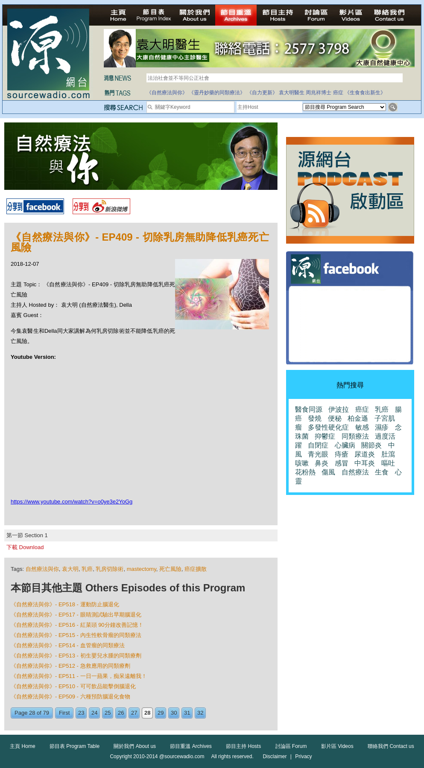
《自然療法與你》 (166, 93)
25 (108, 713)
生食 (382, 472)
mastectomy (141, 569)
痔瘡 (341, 454)
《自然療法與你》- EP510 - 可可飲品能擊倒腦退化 (73, 686)
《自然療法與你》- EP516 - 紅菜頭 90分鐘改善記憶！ (77, 625)
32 (200, 713)
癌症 (338, 93)
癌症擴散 (195, 569)
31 (187, 713)
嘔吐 (388, 463)
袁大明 (70, 569)
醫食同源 (308, 409)
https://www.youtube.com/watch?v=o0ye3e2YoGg (71, 501)
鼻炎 (321, 463)
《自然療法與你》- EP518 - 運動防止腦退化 (65, 604)
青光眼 (318, 454)
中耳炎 (364, 463)
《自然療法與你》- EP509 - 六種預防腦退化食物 (70, 696)
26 (121, 713)
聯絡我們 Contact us (391, 746)
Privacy (303, 756)
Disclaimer (275, 756)
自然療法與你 (42, 569)
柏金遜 (358, 418)
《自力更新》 (262, 93)
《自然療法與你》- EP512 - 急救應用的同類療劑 (70, 666)
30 (174, 713)
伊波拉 (338, 409)
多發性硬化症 (328, 427)
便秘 (335, 418)
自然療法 (355, 472)
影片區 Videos (337, 746)
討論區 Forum (291, 746)
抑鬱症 (325, 436)
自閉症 (318, 445)
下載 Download (25, 547)
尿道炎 (364, 454)
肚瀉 (388, 454)
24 (94, 713)
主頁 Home (22, 746)
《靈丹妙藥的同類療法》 (217, 93)
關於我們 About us (135, 746)
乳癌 (87, 569)
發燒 (315, 418)
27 (134, 713)
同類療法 (355, 436)
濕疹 (382, 427)
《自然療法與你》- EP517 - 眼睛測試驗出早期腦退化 (76, 614)
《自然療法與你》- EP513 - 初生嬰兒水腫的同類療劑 (76, 655)
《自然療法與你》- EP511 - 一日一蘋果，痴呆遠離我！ (79, 676)
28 (147, 713)
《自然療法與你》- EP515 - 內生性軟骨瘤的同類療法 (76, 635)
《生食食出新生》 (365, 93)
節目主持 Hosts (243, 746)
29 (161, 713)
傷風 (328, 472)
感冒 (341, 463)
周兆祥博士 (318, 93)
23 (81, 713)
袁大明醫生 (291, 93)
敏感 (362, 427)
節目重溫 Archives (190, 746)
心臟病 (345, 445)
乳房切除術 (109, 569)
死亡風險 (170, 569)
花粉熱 (305, 472)
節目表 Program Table (74, 746)
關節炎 (371, 445)
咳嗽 (302, 463)
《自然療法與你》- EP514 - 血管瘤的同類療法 (68, 645)
